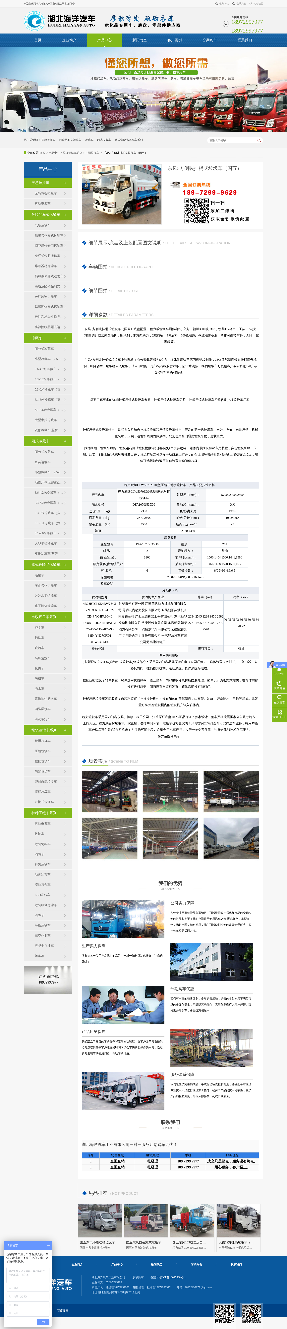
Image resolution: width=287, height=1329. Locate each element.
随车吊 (39, 956)
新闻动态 (139, 40)
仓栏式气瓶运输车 (47, 256)
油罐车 (39, 575)
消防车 (39, 854)
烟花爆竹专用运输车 (49, 245)
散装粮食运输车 (46, 905)
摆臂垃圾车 (43, 791)
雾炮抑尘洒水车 (46, 699)
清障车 (39, 915)
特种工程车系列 (44, 813)
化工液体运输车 (46, 606)
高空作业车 (43, 935)
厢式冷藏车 (104, 139)
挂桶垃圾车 (92, 152)
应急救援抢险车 (46, 193)
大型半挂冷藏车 (46, 420)
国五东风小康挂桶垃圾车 (97, 1242)
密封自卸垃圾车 (46, 781)
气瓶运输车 (43, 225)
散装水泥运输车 (46, 595)
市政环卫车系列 (44, 617)
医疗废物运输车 (46, 296)
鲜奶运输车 (43, 864)
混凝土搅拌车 (44, 945)
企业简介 (69, 40)
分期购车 (209, 40)
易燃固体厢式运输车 (49, 306)
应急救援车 (48, 139)
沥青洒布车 (43, 874)
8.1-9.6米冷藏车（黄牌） (49, 409)
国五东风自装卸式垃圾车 (143, 1242)
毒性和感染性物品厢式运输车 (49, 317)
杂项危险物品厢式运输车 (49, 286)
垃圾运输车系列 (72, 152)
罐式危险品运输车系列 (129, 139)
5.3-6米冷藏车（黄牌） (49, 389)
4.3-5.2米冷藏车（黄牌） (49, 379)
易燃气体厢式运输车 (49, 235)
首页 (37, 40)
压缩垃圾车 (43, 751)
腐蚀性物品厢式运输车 (49, 327)
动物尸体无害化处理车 (49, 482)
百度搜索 (62, 1310)
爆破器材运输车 (46, 266)
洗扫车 (39, 678)
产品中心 (104, 40)
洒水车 (39, 688)
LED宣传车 (42, 895)
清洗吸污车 (43, 719)
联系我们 (241, 3)
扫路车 (39, 637)
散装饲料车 (43, 844)
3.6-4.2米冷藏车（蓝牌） (49, 369)
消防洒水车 (43, 709)
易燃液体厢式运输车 (49, 276)
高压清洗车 (43, 658)
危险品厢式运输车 (70, 139)
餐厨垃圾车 (43, 741)
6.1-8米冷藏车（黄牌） (49, 399)
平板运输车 (43, 925)
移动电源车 (43, 203)
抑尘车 (39, 627)
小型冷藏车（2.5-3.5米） (49, 359)
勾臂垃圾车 (43, 771)
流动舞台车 (43, 884)
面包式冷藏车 (44, 348)
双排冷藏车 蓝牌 (46, 430)
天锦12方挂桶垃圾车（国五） (239, 1242)
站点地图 (258, 3)
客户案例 (174, 40)
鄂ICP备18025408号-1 (172, 1277)
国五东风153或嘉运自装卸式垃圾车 (197, 1242)
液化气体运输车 (46, 585)
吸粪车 (39, 668)
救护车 (39, 834)
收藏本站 (224, 3)
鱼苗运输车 (43, 462)
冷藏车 (89, 139)
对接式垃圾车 (44, 802)
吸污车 (39, 648)
